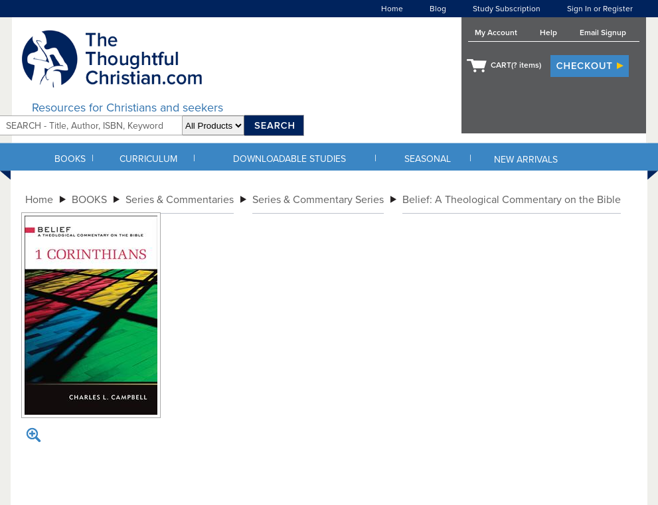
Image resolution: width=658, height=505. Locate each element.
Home (392, 8)
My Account (496, 32)
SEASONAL (427, 159)
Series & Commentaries (179, 199)
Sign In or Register (600, 8)
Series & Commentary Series (318, 199)
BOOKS (70, 159)
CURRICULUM (148, 159)
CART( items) (516, 65)
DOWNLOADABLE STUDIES (289, 159)
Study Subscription (506, 8)
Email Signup (603, 32)
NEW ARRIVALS (526, 159)
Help (548, 32)
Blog (438, 8)
